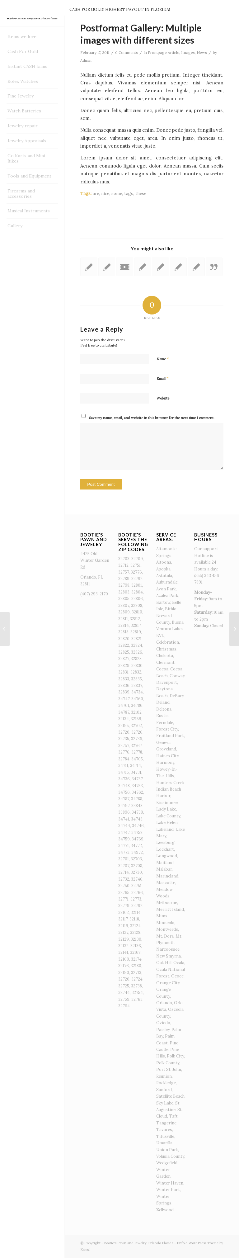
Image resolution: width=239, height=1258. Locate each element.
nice (105, 193)
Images (188, 52)
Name (163, 359)
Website (163, 398)
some (116, 193)
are (96, 193)
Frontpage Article (163, 52)
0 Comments (126, 52)
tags (128, 193)
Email (163, 378)
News (202, 52)
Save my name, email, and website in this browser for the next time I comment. (151, 418)
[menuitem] (32, 36)
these (140, 193)
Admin (85, 60)
